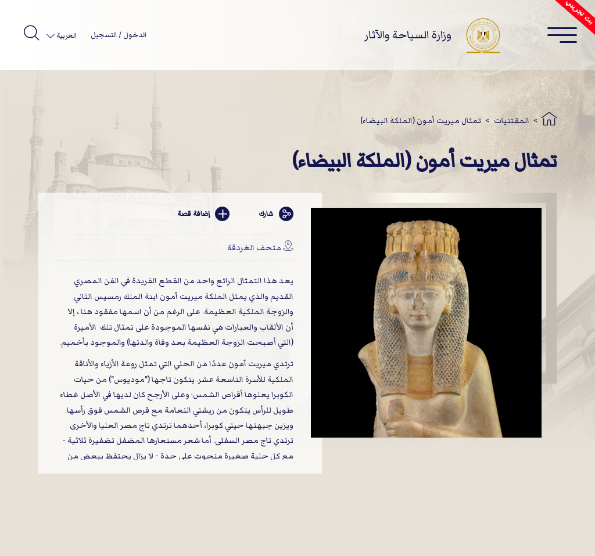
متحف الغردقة (254, 247)
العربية (66, 35)
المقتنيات (511, 120)
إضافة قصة (203, 214)
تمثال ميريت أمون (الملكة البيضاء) (420, 120)
